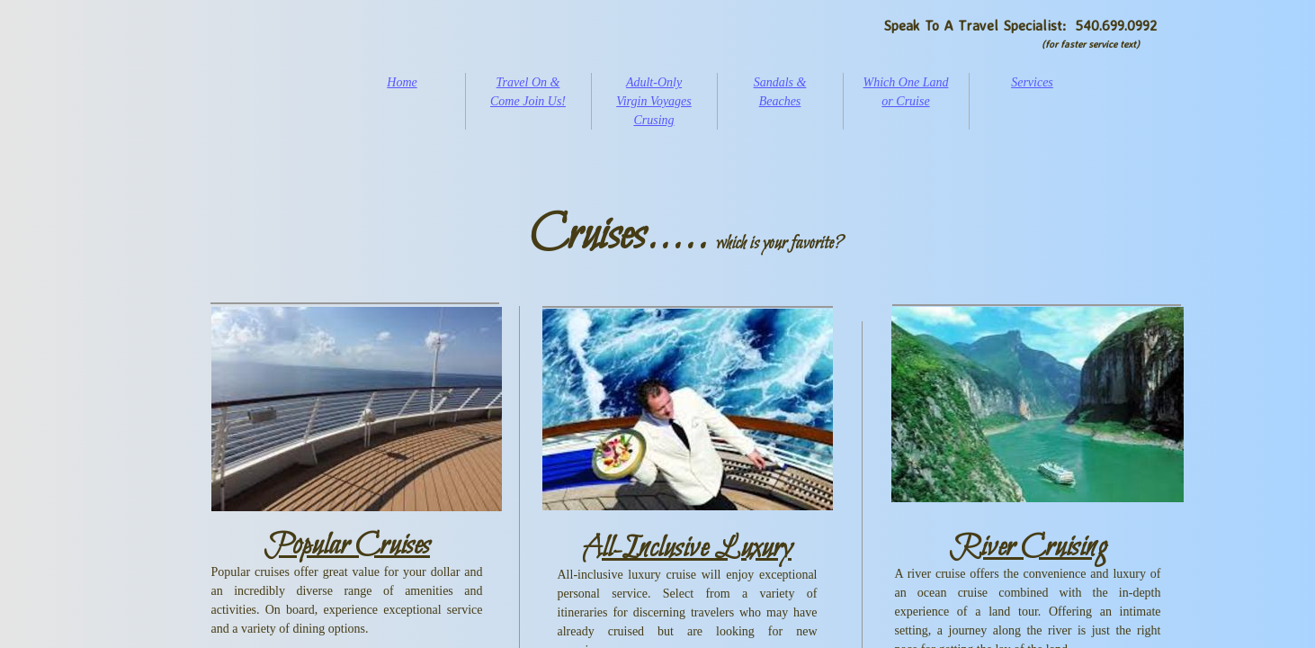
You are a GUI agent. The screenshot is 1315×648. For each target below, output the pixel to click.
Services (1032, 82)
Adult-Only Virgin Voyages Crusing (654, 101)
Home (401, 82)
